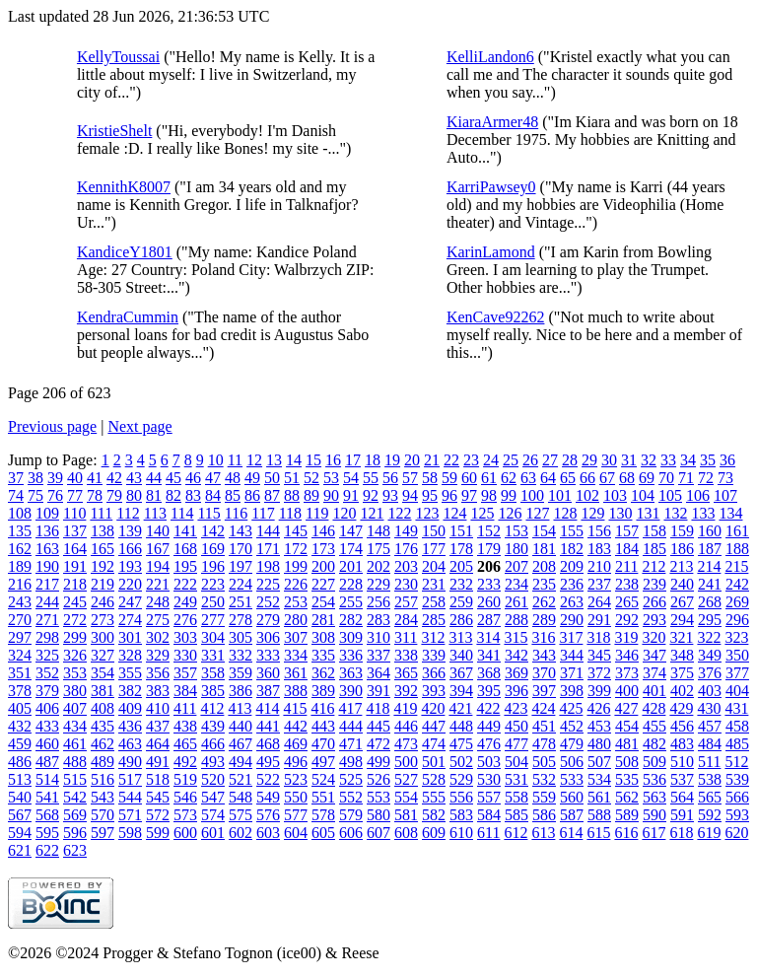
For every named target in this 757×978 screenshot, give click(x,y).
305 (240, 637)
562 (627, 797)
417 (350, 708)
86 (252, 495)
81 (154, 495)
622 (47, 850)
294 (682, 619)
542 (75, 797)
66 (587, 477)
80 (134, 495)
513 (20, 779)
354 (102, 672)
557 (489, 797)
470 (323, 743)
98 (489, 495)
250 (213, 602)
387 (268, 690)
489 (102, 761)
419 (405, 708)
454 (627, 726)
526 (378, 779)
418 (377, 708)
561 (599, 797)
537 (682, 779)
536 (654, 779)
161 (737, 531)
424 (543, 708)
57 (410, 477)
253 (296, 602)
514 (47, 779)
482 (654, 743)
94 (410, 495)
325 (47, 655)
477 (516, 743)
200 (323, 566)
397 (544, 690)
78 (95, 495)
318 (598, 637)
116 (236, 513)
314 (488, 637)
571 (130, 814)
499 (378, 761)
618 (681, 832)
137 (75, 531)
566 (737, 797)
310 (378, 637)
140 (158, 531)
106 (698, 495)
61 (489, 477)
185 (654, 548)
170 (240, 548)
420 (433, 708)
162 (20, 548)
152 (489, 531)
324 (20, 655)
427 (626, 708)
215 (736, 566)
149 (406, 531)
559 (544, 797)
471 (351, 743)
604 (296, 832)
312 (433, 637)
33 (668, 460)
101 (560, 495)
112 (127, 513)
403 (710, 690)
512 (736, 761)
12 (254, 460)
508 (627, 761)
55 (370, 477)
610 (461, 832)
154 (544, 531)
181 (544, 548)
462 (102, 743)
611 (488, 832)
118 (290, 513)
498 (351, 761)
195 (185, 566)
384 (185, 690)
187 (710, 548)
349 (710, 655)
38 (35, 477)
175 (378, 548)
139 (130, 531)
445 (378, 726)
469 (296, 743)
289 (544, 619)
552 (351, 797)
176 (406, 548)
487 (47, 761)
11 (235, 460)
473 (406, 743)
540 (20, 797)
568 (47, 814)
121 (371, 513)
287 (489, 619)
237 (599, 584)
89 (311, 495)
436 (130, 726)
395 (489, 690)
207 (516, 566)
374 (654, 672)
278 (240, 619)
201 (351, 566)
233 (489, 584)
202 (378, 566)
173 (323, 548)
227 (323, 584)
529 (461, 779)
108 (20, 513)
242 (737, 584)
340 (461, 655)
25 (510, 460)
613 (543, 832)
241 (710, 584)
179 (489, 548)
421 (460, 708)
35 (708, 460)
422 (488, 708)
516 (102, 779)
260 (489, 602)
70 (666, 477)
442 (296, 726)
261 (516, 602)
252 (268, 602)
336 (351, 655)
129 (592, 513)
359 (240, 672)
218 (75, 584)
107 (725, 495)
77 (75, 495)
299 (75, 637)
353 (75, 672)
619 (709, 832)
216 (20, 584)
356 (158, 672)
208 (544, 566)
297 (20, 637)
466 (213, 743)
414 (267, 708)
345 (599, 655)
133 (703, 513)
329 (158, 655)
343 (544, 655)
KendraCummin (127, 317)
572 (158, 814)
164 (75, 548)
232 (461, 584)
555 (434, 797)
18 (372, 460)
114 (182, 513)
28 (570, 460)
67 (607, 477)
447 (434, 726)
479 (572, 743)
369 (516, 672)
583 (461, 814)
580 (378, 814)
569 (75, 814)
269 (737, 602)
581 (406, 814)
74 (16, 495)
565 (710, 797)
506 (572, 761)
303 (185, 637)
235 (544, 584)
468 (268, 743)
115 (208, 513)
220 (130, 584)
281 (323, 619)
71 (686, 477)
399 (599, 690)
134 (730, 513)
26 (530, 460)
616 (626, 832)
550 (296, 797)
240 (682, 584)
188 (737, 548)
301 (130, 637)
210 (599, 566)
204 (434, 566)
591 (682, 814)
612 (515, 832)
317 (571, 637)
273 (102, 619)
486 (20, 761)
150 (434, 531)
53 (331, 477)
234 (516, 584)
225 (268, 584)
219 (102, 584)
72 (706, 477)
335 (323, 655)
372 (599, 672)
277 (213, 619)
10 (216, 460)
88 (292, 495)
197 (240, 566)
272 (75, 619)
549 (268, 797)
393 (434, 690)
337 (378, 655)
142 (213, 531)
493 (213, 761)
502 (461, 761)
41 (95, 477)
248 (158, 602)
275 (158, 619)
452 (572, 726)
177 (434, 548)
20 (412, 460)
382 (130, 690)
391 (378, 690)
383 (158, 690)
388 (296, 690)
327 (102, 655)
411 (184, 708)
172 (296, 548)
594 (20, 832)
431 (736, 708)
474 (434, 743)
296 (737, 619)
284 (406, 619)
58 (430, 477)
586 (544, 814)
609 (434, 832)
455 (654, 726)
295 (710, 619)
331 (213, 655)
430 (709, 708)
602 (240, 832)
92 (370, 495)
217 (47, 584)
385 (213, 690)
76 (55, 495)
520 (213, 779)
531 (516, 779)
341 (489, 655)
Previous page (52, 426)
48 (233, 477)
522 (268, 779)
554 (406, 797)
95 (430, 495)
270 (20, 619)
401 (654, 690)
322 (709, 637)
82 (173, 495)
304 (213, 637)
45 (173, 477)
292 (627, 619)
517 (130, 779)
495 (268, 761)
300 (102, 637)
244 (47, 602)
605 (323, 832)
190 (47, 566)
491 (158, 761)
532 (544, 779)
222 (185, 584)
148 (378, 531)
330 (185, 655)
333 (268, 655)
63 (528, 477)
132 (675, 513)
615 (598, 832)
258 (434, 602)
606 (351, 832)
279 (268, 619)
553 (378, 797)
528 (434, 779)
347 (654, 655)
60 (469, 477)
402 (682, 690)
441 (268, 726)
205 (461, 566)
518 (158, 779)
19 (392, 460)
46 (193, 477)
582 (434, 814)
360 (268, 672)
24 (491, 460)
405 (20, 708)
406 (47, 708)
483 (682, 743)
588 (599, 814)
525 (351, 779)
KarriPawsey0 (491, 186)
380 (75, 690)
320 (653, 637)
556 (461, 797)
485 (737, 743)
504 (516, 761)
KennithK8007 (124, 186)
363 (351, 672)
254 (323, 602)
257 (406, 602)
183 (599, 548)
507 (599, 761)
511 (709, 761)
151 (461, 531)
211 (626, 566)
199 (296, 566)
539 (737, 779)
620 (736, 832)
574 (213, 814)
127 (537, 513)
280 (296, 619)
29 (589, 460)
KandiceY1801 (124, 252)
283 (378, 619)
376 (710, 672)
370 (544, 672)
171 (268, 548)
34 (688, 460)
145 (296, 531)
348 (682, 655)
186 (682, 548)
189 (20, 566)
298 (47, 637)
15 (313, 460)
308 (323, 637)
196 (213, 566)
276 (185, 619)
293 (654, 619)
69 (646, 477)
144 (268, 531)
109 (47, 513)
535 (627, 779)
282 (351, 619)
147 (351, 531)
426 (598, 708)
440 (240, 726)
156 (599, 531)
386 (240, 690)
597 (102, 832)
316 (543, 637)
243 (20, 602)
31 (629, 460)
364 (378, 672)
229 (378, 584)
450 (516, 726)
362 (323, 672)
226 (296, 584)
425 (571, 708)
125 (482, 513)
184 (627, 548)
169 (213, 548)
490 (130, 761)
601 (213, 832)
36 (727, 460)
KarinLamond (491, 252)
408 (102, 708)
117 (262, 513)
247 (130, 602)
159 (682, 531)
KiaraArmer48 (492, 121)
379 (47, 690)
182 (572, 548)
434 (75, 726)
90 (331, 495)
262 (544, 602)
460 (47, 743)
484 (710, 743)
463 (130, 743)
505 (544, 761)
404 (737, 690)
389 (323, 690)
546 (185, 797)
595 (47, 832)
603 (268, 832)
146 (323, 531)
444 (351, 726)
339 (434, 655)
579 (351, 814)
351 (20, 672)
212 (653, 566)
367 (461, 672)
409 (130, 708)
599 (158, 832)
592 (710, 814)
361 (296, 672)
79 (114, 495)
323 (736, 637)
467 (240, 743)
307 (296, 637)
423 (515, 708)
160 (710, 531)
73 (725, 477)
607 (378, 832)
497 (323, 761)
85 (233, 495)
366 (434, 672)
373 (627, 672)
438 (185, 726)
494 (240, 761)
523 (296, 779)
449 (489, 726)
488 (75, 761)
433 (47, 726)
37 (16, 477)
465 (185, 743)
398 (572, 690)
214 (709, 566)
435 (102, 726)
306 (268, 637)
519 (185, 779)
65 (568, 477)
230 (406, 584)
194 (158, 566)
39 (55, 477)
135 (20, 531)
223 (213, 584)
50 (272, 477)
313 (460, 637)
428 (653, 708)
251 (240, 602)
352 (47, 672)
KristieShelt (114, 130)
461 (75, 743)
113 (155, 513)
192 (102, 566)
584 (489, 814)
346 (627, 655)
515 (75, 779)
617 (653, 832)
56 (390, 477)
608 (406, 832)
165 (102, 548)
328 (130, 655)
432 (20, 726)
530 (489, 779)
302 (158, 637)
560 (572, 797)
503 (489, 761)
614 (571, 832)
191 (75, 566)
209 (572, 566)
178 (461, 548)
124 (454, 513)
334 (296, 655)
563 (654, 797)
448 (461, 726)
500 (406, 761)
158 (654, 531)
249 (185, 602)
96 (449, 495)
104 (642, 495)
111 (101, 513)
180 (516, 548)
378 (20, 690)
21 (432, 460)
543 (102, 797)
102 (587, 495)
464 (158, 743)
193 (130, 566)
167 (158, 548)
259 (461, 602)
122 (399, 513)
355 (130, 672)
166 (130, 548)
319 (626, 637)
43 (134, 477)
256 (378, 602)
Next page (139, 426)
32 (648, 460)
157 (627, 531)
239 (654, 584)
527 (406, 779)
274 (130, 619)
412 (212, 708)
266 (654, 602)
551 (323, 797)
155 (572, 531)
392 (406, 690)
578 (323, 814)
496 (296, 761)
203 (406, 566)
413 (239, 708)
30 (609, 460)
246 (102, 602)
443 (323, 726)
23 (471, 460)
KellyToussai (118, 56)
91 (351, 495)
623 (75, 850)
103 (615, 495)
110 (74, 513)
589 (627, 814)
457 (710, 726)
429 (681, 708)
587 (572, 814)
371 (572, 672)
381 (102, 690)
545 (158, 797)
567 (20, 814)
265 (627, 602)
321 (681, 637)
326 (75, 655)
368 (489, 672)
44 (154, 477)
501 (434, 761)
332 (240, 655)
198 (268, 566)
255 (351, 602)
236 (572, 584)
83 (193, 495)
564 (682, 797)
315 (515, 637)
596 (75, 832)
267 (682, 602)
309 (351, 637)
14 (294, 460)
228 (351, 584)
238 (627, 584)
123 (427, 513)
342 (516, 655)
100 (532, 495)
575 (240, 814)
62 (508, 477)
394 (461, 690)
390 (351, 690)
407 (75, 708)
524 (323, 779)
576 (268, 814)
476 (489, 743)
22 (451, 460)
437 (158, 726)
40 (75, 477)
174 (351, 548)
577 (296, 814)
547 (213, 797)
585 (516, 814)
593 (737, 814)
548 (240, 797)
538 (710, 779)
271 (47, 619)
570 (102, 814)
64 (548, 477)
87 (272, 495)
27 (550, 460)
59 (449, 477)
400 (627, 690)
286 (461, 619)
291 (599, 619)
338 (406, 655)
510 (682, 761)
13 (274, 460)
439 (213, 726)
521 (240, 779)
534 (599, 779)
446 (406, 726)
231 (434, 584)
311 (405, 637)
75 (35, 495)
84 (213, 495)
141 (185, 531)
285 (434, 619)
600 (185, 832)
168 (185, 548)
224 (240, 584)
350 (737, 655)
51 (292, 477)
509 (654, 761)
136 (47, 531)
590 (654, 814)
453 (599, 726)
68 (627, 477)
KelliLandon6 (490, 56)
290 (572, 619)
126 (509, 513)
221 (158, 584)
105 (670, 495)
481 (627, 743)
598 (130, 832)
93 (390, 495)
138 (102, 531)
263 (572, 602)
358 (213, 672)
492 (185, 761)
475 (461, 743)
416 (322, 708)
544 (130, 797)
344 (572, 655)
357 (185, 672)
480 (599, 743)
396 (516, 690)
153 (516, 531)
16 (333, 460)
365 (406, 672)
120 (344, 513)
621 (20, 850)
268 (710, 602)
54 (351, 477)
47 (213, 477)
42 (114, 477)
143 (240, 531)
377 (737, 672)
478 (544, 743)
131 (647, 513)
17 (353, 460)
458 (737, 726)
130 (620, 513)
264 (599, 602)
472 (378, 743)
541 (47, 797)
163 (47, 548)
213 (681, 566)
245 (75, 602)
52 (311, 477)
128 (565, 513)
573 (185, 814)
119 (317, 513)
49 (252, 477)
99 (508, 495)
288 (516, 619)
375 (682, 672)
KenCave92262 (496, 317)
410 (158, 708)
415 (295, 708)
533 (572, 779)
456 (682, 726)
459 (20, 743)
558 (516, 797)
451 (544, 726)
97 (469, 495)
